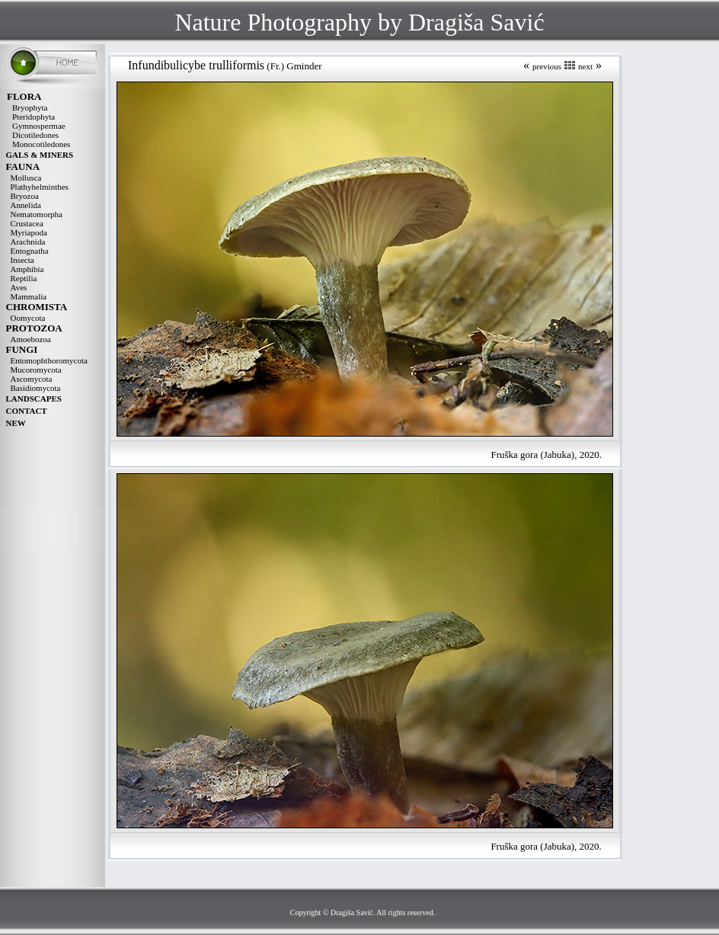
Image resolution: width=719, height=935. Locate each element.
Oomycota (28, 317)
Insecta (22, 259)
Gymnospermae (39, 125)
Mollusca (26, 177)
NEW (16, 422)
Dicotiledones (35, 134)
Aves (19, 287)
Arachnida (28, 241)
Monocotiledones (41, 144)
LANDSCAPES (34, 398)
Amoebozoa (31, 339)
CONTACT (26, 410)
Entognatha (30, 250)
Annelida (26, 205)
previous (546, 66)
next (585, 66)
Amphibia (27, 269)
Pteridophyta (33, 116)
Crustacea (27, 223)
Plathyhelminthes (40, 186)
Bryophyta (29, 107)
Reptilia (24, 278)
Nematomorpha (36, 214)
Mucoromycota (36, 369)
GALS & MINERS (40, 154)
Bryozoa (25, 195)
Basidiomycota (36, 387)
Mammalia (29, 296)
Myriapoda (29, 232)
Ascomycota (32, 378)
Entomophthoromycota (49, 360)
